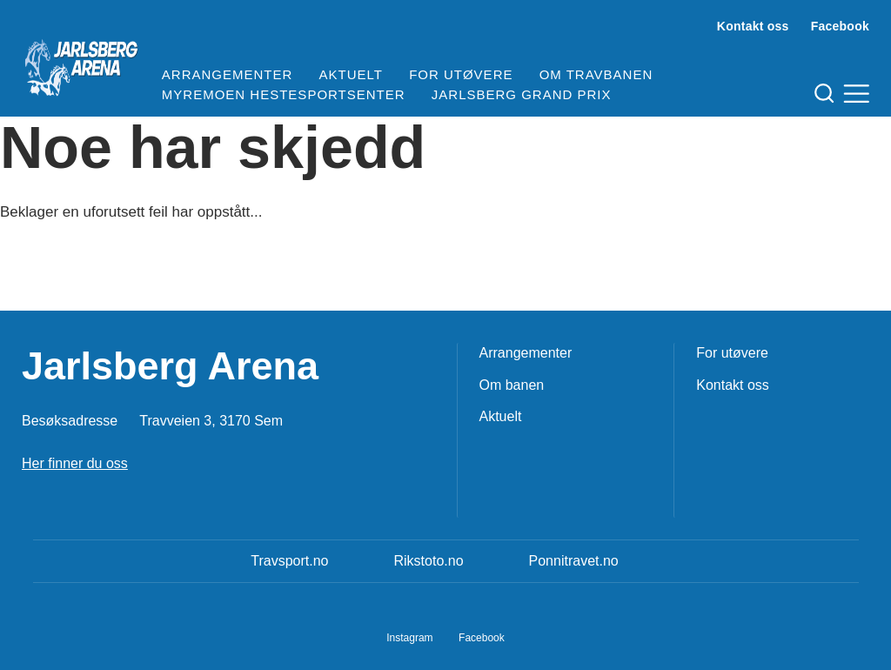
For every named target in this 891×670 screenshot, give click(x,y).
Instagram (409, 638)
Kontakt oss (753, 26)
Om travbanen (596, 74)
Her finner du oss (75, 463)
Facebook (840, 26)
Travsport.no (289, 560)
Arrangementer (227, 74)
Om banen (512, 385)
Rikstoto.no (428, 560)
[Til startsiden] (81, 60)
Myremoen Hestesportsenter (283, 94)
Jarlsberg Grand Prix (522, 94)
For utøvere (460, 74)
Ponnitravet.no (574, 560)
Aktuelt (351, 74)
